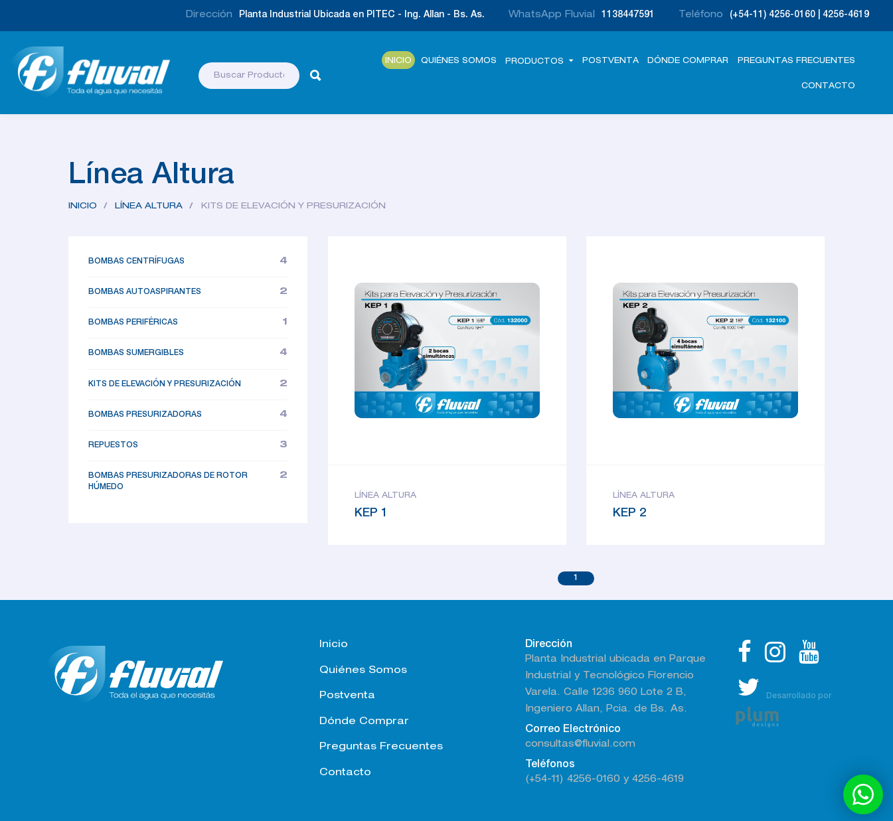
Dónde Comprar (364, 722)
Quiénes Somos (459, 61)
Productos (534, 62)
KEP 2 (629, 514)
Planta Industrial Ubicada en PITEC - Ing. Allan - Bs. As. (362, 15)
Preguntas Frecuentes (796, 61)
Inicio (398, 61)
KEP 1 (371, 514)
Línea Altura (149, 206)
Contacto (828, 86)
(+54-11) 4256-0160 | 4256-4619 (799, 15)
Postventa (610, 61)
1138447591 (628, 15)
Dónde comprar (687, 61)
